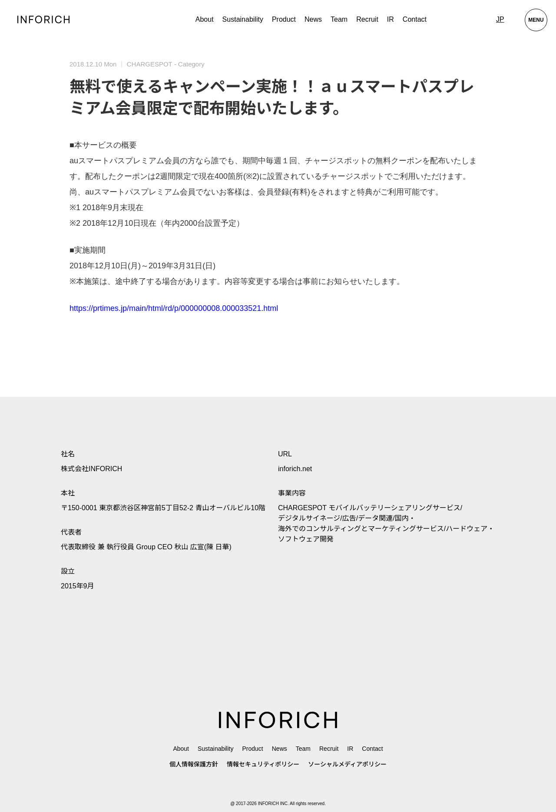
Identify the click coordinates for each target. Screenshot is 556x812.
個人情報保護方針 (193, 764)
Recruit (367, 19)
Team (339, 19)
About (204, 19)
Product (252, 748)
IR (390, 19)
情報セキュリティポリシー (263, 764)
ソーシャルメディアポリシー (347, 764)
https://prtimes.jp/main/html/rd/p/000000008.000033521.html (174, 308)
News (313, 19)
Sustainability (242, 19)
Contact (415, 19)
